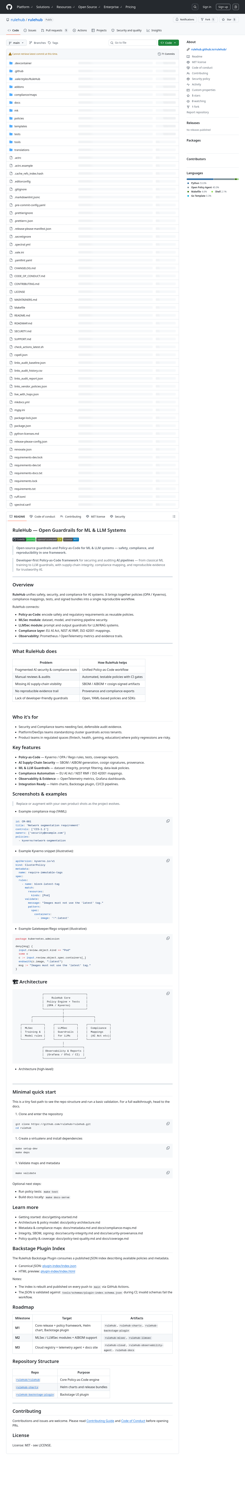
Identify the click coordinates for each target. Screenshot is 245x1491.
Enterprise (113, 7)
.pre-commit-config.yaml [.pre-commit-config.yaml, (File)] (29, 205)
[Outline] (174, 516)
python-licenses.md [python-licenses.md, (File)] (26, 433)
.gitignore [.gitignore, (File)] (20, 189)
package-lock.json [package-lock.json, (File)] (25, 418)
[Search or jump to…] (195, 7)
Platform (25, 7)
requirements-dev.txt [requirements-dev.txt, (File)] (27, 465)
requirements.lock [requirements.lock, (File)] (25, 481)
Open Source (89, 7)
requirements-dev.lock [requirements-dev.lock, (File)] (28, 457)
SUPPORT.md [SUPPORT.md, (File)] (22, 339)
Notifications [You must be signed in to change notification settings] (184, 19)
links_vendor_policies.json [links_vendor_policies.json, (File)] (30, 386)
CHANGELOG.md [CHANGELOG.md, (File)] (25, 268)
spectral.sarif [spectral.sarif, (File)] (22, 504)
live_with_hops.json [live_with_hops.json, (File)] (26, 394)
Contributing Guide (100, 1421)
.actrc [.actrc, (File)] (17, 158)
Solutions (45, 7)
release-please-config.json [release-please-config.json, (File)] (30, 441)
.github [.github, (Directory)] (18, 71)
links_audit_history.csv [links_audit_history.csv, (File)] (28, 370)
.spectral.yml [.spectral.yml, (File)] (22, 244)
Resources (66, 7)
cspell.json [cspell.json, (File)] (20, 355)
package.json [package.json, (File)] (22, 426)
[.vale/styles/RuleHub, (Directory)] (27, 79)
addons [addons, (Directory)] (19, 87)
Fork (208, 20)
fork (193, 106)
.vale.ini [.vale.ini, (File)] (19, 252)
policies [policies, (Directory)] (19, 118)
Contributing (197, 73)
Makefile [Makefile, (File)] (19, 307)
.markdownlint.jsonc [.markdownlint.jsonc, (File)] (27, 197)
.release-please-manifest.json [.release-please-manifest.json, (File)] (32, 229)
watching (196, 101)
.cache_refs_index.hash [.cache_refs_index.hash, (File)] (28, 173)
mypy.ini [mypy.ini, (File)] (19, 410)
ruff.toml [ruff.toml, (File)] (20, 497)
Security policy (198, 79)
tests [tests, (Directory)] (17, 134)
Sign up (223, 7)
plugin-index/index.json (59, 1266)
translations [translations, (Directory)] (21, 150)
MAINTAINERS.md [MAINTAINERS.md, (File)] (25, 299)
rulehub (18, 19)
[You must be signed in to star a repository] (229, 19)
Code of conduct (200, 67)
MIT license (196, 62)
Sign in (207, 7)
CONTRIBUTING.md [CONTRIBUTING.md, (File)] (26, 284)
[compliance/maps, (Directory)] (25, 95)
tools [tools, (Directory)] (17, 142)
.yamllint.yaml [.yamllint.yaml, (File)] (23, 260)
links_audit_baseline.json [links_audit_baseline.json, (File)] (30, 363)
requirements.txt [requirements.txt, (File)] (25, 489)
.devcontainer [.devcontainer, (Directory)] (23, 63)
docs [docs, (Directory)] (17, 102)
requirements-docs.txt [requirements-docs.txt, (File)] (28, 473)
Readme (194, 56)
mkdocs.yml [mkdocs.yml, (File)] (22, 402)
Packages (194, 140)
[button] (168, 821)
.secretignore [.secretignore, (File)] (22, 236)
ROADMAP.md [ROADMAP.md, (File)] (23, 323)
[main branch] (16, 43)
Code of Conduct (133, 1421)
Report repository (198, 112)
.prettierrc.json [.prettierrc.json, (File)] (23, 221)
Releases (193, 123)
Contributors (196, 159)
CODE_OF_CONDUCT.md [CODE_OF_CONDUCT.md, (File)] (29, 276)
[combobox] (134, 43)
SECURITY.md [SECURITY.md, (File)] (22, 331)
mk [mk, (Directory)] (16, 110)
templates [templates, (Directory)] (20, 126)
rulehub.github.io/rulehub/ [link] (209, 49)
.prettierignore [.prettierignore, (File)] (23, 213)
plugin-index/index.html (58, 1271)
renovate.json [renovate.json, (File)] (22, 449)
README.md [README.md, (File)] (22, 315)
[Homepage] (9, 7)
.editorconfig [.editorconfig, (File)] (22, 181)
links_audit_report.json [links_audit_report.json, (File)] (28, 378)
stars (193, 95)
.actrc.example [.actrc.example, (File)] (23, 165)
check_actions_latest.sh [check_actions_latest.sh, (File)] (29, 347)
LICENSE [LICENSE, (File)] (19, 292)
